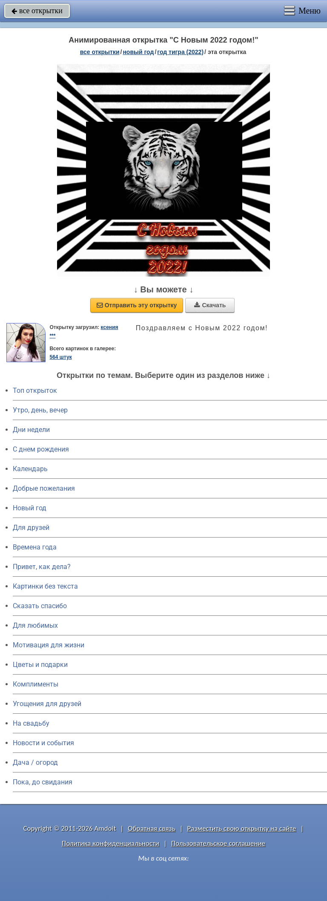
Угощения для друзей (47, 704)
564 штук (60, 357)
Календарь (30, 469)
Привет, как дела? (42, 567)
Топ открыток (35, 390)
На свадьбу (31, 723)
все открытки (37, 10)
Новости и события (43, 743)
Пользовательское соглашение (218, 843)
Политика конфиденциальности (110, 843)
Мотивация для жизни (48, 645)
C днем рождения (41, 449)
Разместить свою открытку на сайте (241, 828)
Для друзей (31, 527)
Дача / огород (35, 762)
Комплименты (35, 684)
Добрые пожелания (44, 488)
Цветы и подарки (40, 665)
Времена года (35, 547)
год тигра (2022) (180, 52)
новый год (138, 52)
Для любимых (35, 625)
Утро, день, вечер (40, 410)
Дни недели (31, 430)
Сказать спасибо (40, 606)
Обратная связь (151, 828)
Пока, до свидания (42, 782)
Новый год (29, 508)
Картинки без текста (45, 586)
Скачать (210, 305)
